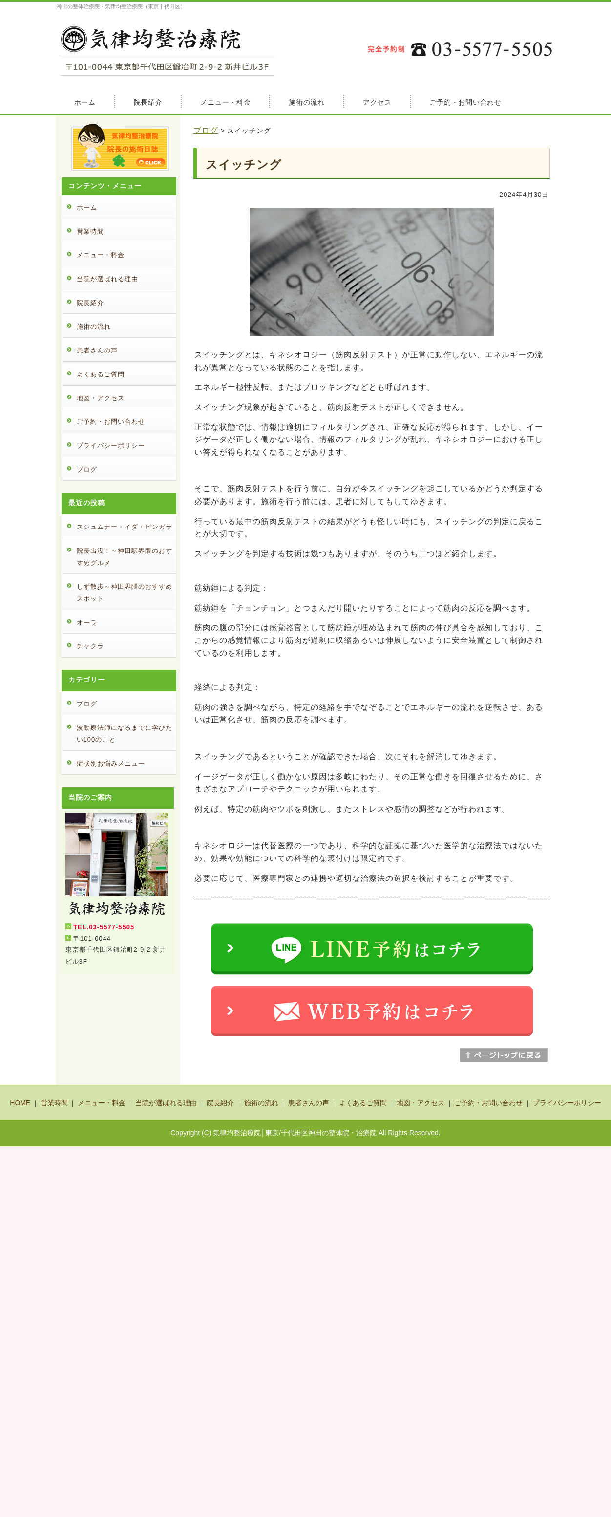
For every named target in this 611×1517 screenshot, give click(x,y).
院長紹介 (148, 102)
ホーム (85, 102)
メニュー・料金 (225, 102)
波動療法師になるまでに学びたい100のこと (124, 734)
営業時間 (90, 231)
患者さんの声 (97, 350)
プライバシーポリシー (111, 445)
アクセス (377, 102)
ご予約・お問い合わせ (466, 102)
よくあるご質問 (101, 374)
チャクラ (90, 646)
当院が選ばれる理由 (107, 279)
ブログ (205, 130)
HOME (20, 1103)
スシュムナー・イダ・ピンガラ (124, 526)
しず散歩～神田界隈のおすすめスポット (124, 592)
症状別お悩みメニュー (111, 763)
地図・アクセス (101, 398)
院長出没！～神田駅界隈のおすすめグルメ (124, 557)
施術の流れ (307, 102)
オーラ (87, 622)
